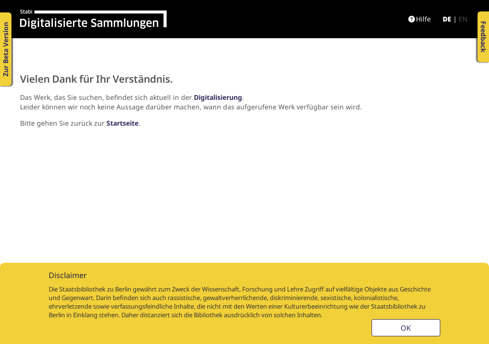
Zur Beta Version (5, 49)
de (447, 18)
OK (406, 328)
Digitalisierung (218, 97)
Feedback (483, 37)
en (463, 18)
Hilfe (419, 18)
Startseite (122, 123)
